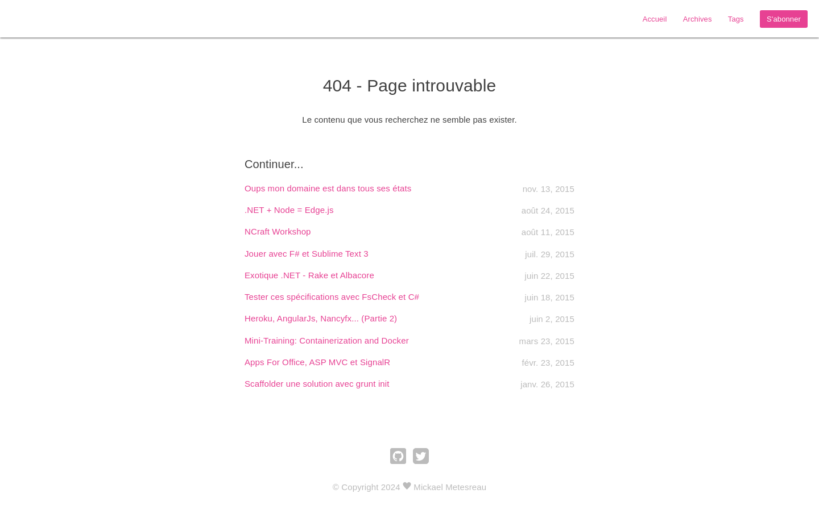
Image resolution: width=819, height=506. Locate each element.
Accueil (655, 19)
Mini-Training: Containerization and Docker (327, 340)
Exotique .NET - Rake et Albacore (309, 275)
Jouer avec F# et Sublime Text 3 (307, 253)
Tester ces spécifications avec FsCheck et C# (332, 297)
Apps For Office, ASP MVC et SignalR (317, 362)
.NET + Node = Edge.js (289, 210)
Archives (697, 19)
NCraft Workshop (278, 231)
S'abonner (784, 19)
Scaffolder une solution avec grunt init (317, 383)
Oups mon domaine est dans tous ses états (328, 188)
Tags (736, 19)
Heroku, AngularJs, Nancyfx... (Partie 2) (321, 318)
